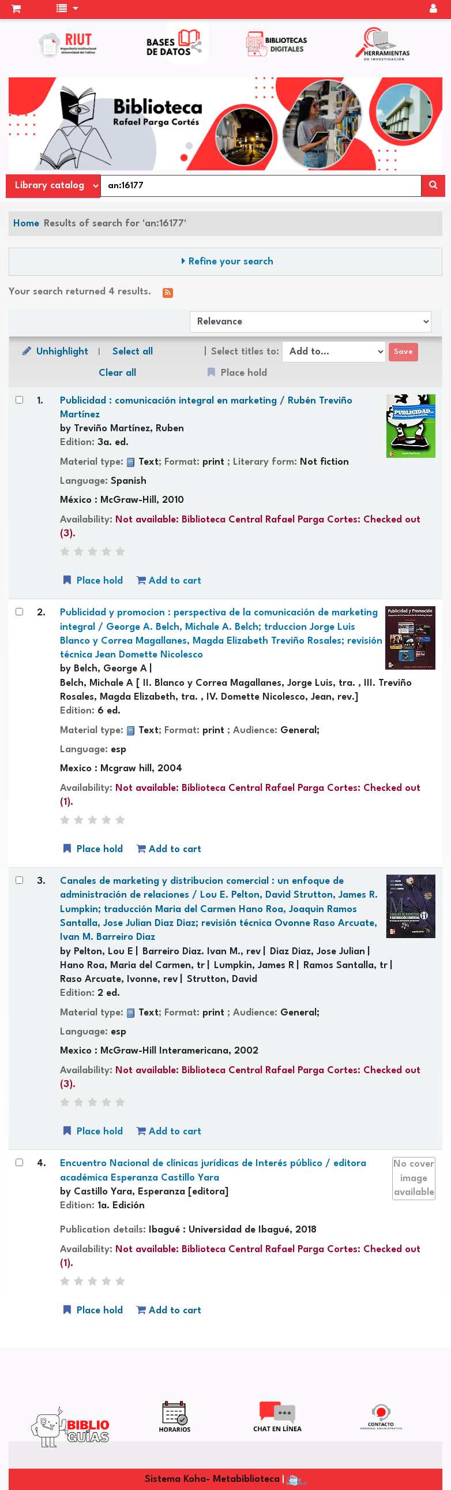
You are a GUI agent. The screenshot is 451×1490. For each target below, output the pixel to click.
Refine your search (231, 262)
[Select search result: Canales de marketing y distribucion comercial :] (19, 880)
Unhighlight (54, 351)
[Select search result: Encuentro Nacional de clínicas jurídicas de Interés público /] (19, 1162)
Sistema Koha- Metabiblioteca (212, 1479)
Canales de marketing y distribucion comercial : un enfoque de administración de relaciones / (219, 909)
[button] (16, 9)
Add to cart (168, 580)
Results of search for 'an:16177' (115, 224)
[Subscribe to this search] (168, 292)
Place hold (92, 580)
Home (26, 224)
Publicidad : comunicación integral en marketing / (206, 408)
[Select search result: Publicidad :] (19, 400)
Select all (132, 352)
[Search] (433, 186)
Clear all (117, 373)
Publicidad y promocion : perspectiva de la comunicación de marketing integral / (221, 634)
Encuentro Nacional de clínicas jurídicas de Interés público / (213, 1170)
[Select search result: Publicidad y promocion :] (19, 611)
